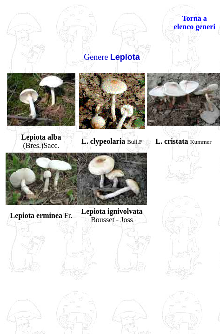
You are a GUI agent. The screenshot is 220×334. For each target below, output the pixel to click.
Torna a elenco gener (193, 22)
